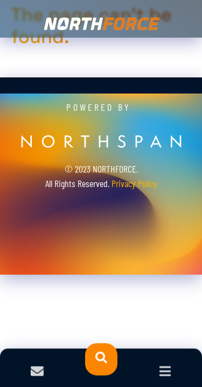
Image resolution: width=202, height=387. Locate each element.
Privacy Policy (134, 183)
